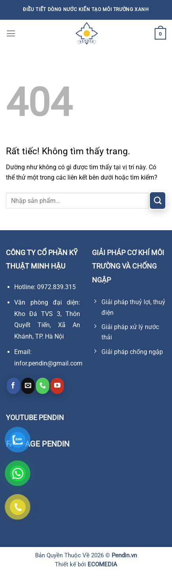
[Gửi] (157, 200)
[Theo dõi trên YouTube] (57, 386)
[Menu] (11, 34)
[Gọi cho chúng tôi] (42, 386)
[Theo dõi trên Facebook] (13, 386)
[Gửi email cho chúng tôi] (28, 386)
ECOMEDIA (102, 564)
